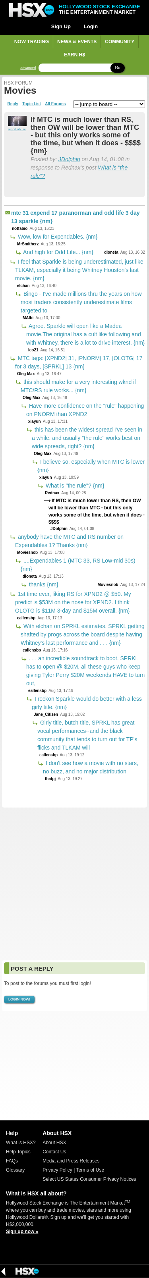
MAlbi (28, 318)
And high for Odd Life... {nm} (57, 252)
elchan (23, 285)
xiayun (34, 421)
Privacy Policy (57, 1170)
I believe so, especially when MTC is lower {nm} (91, 466)
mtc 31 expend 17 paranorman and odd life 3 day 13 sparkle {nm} (75, 217)
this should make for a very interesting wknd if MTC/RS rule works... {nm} (78, 386)
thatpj (50, 779)
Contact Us (54, 1152)
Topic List (31, 104)
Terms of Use (90, 1170)
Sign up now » (22, 1231)
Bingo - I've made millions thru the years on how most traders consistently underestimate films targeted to (81, 302)
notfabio (19, 228)
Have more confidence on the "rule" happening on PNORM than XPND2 (85, 410)
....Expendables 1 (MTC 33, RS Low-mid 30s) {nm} (78, 564)
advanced (28, 68)
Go (117, 68)
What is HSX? (21, 1142)
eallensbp (26, 618)
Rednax (52, 493)
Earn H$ (74, 55)
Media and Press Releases (71, 1161)
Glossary (15, 1170)
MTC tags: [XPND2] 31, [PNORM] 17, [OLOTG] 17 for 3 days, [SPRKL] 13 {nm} (78, 362)
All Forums (55, 104)
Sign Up (61, 26)
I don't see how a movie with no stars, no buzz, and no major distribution (90, 767)
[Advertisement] (74, 884)
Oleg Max (26, 374)
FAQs (12, 1161)
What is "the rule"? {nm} (74, 485)
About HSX (54, 1142)
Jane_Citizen (46, 714)
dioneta (111, 252)
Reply (13, 104)
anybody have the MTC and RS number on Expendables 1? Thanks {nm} (69, 541)
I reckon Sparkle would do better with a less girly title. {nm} (87, 703)
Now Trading (31, 41)
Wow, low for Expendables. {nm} (56, 236)
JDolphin (69, 159)
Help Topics (18, 1152)
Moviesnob (27, 552)
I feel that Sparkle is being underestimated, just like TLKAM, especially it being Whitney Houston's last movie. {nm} (79, 269)
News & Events (77, 41)
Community (119, 41)
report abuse (17, 129)
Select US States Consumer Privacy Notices (89, 1179)
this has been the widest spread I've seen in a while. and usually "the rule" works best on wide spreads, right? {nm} (87, 437)
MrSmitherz (28, 244)
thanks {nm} (42, 584)
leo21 (33, 350)
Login (91, 26)
